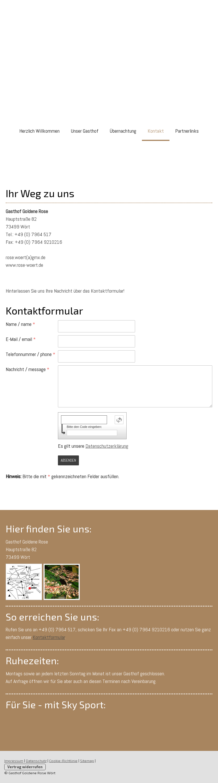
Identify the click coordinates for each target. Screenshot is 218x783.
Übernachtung (123, 131)
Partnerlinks (187, 131)
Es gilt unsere (93, 446)
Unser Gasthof (84, 131)
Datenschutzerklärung (106, 446)
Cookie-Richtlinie (63, 760)
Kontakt (156, 131)
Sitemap (87, 760)
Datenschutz (36, 760)
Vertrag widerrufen (25, 767)
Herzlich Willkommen (39, 131)
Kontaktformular (49, 637)
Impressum (13, 760)
